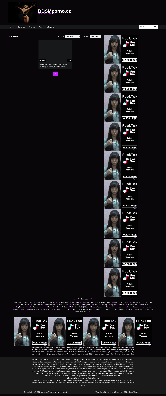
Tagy (41, 27)
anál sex (108, 309)
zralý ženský (87, 366)
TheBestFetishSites (38, 383)
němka (107, 307)
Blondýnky (103, 304)
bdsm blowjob (118, 309)
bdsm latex (124, 302)
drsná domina (50, 304)
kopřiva (64, 307)
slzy (72, 302)
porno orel (115, 360)
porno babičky (53, 364)
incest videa (42, 366)
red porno (104, 369)
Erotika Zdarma (93, 378)
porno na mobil (68, 362)
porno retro (129, 366)
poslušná (72, 307)
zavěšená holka (132, 304)
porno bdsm (116, 307)
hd (66, 304)
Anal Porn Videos (64, 383)
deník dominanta (37, 304)
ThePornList (127, 380)
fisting (15, 309)
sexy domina (19, 307)
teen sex (109, 373)
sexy (42, 307)
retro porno (116, 362)
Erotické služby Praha (102, 383)
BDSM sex (88, 383)
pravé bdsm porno (69, 309)
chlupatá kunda (80, 311)
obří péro (149, 309)
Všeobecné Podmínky (114, 392)
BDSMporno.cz (54, 12)
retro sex (70, 373)
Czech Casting (67, 371)
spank (114, 302)
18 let (78, 302)
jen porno (129, 371)
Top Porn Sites (83, 380)
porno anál (113, 376)
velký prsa (65, 376)
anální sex (98, 309)
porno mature (90, 362)
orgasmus (113, 304)
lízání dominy (75, 304)
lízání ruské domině (103, 302)
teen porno (88, 373)
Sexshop (21, 27)
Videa (12, 27)
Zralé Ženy (144, 304)
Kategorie (50, 27)
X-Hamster (49, 373)
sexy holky (139, 309)
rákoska (135, 307)
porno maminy (73, 364)
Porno (77, 378)
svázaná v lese (62, 302)
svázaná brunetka (40, 302)
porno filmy (65, 369)
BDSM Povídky (44, 360)
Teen (23, 309)
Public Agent (122, 364)
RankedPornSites (59, 380)
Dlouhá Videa (147, 302)
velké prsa (27, 302)
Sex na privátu (122, 383)
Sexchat (31, 27)
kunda (94, 304)
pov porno (17, 302)
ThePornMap (72, 380)
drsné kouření (135, 302)
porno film (91, 369)
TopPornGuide (47, 380)
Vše (90, 311)
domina (126, 307)
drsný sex (86, 304)
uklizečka (129, 309)
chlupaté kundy (37, 364)
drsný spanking (145, 307)
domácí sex (45, 309)
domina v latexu (32, 307)
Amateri (34, 360)
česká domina (23, 304)
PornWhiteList (116, 380)
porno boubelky (67, 366)
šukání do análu (52, 307)
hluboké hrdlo (88, 302)
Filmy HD (95, 371)
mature (51, 302)
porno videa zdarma (89, 360)
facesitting (56, 309)
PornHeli (107, 380)
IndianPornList (52, 383)
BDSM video (101, 364)
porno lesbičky (109, 366)
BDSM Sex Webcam (131, 392)
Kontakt (103, 392)
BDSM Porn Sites (96, 380)
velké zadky (87, 376)
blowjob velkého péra (85, 309)
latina (59, 304)
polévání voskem (33, 309)
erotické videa (43, 362)
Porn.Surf (37, 380)
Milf (42, 371)
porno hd (46, 369)
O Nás (96, 392)
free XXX (112, 371)
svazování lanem (96, 307)
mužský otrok (83, 307)
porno (121, 304)
